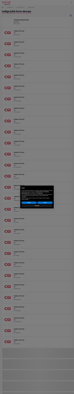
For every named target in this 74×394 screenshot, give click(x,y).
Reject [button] (29, 202)
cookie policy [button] (40, 193)
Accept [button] (44, 202)
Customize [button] (37, 205)
